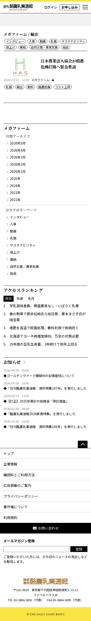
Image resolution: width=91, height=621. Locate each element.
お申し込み (69, 7)
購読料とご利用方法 (19, 474)
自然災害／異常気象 (44, 47)
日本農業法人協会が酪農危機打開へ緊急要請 (62, 64)
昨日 (8, 298)
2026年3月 (18, 157)
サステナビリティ (73, 41)
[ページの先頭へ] (83, 444)
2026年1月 (18, 171)
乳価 (54, 41)
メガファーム (42, 80)
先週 (20, 298)
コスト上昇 (62, 87)
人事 (32, 41)
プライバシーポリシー (20, 496)
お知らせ (12, 362)
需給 (23, 47)
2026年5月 (18, 143)
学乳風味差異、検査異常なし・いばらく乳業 (44, 305)
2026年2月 (18, 164)
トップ (8, 453)
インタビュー (15, 41)
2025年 (15, 178)
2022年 (15, 199)
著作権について (15, 506)
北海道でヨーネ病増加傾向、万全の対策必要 (44, 336)
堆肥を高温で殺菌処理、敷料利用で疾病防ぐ (44, 327)
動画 (43, 41)
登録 (79, 549)
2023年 (15, 192)
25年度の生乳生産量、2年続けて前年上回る (43, 344)
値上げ (10, 47)
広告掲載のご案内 (17, 485)
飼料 (30, 87)
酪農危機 (44, 87)
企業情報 (10, 464)
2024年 (15, 185)
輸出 (20, 87)
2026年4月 (18, 150)
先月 (31, 298)
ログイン (50, 7)
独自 (66, 47)
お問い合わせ (45, 528)
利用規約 (10, 517)
